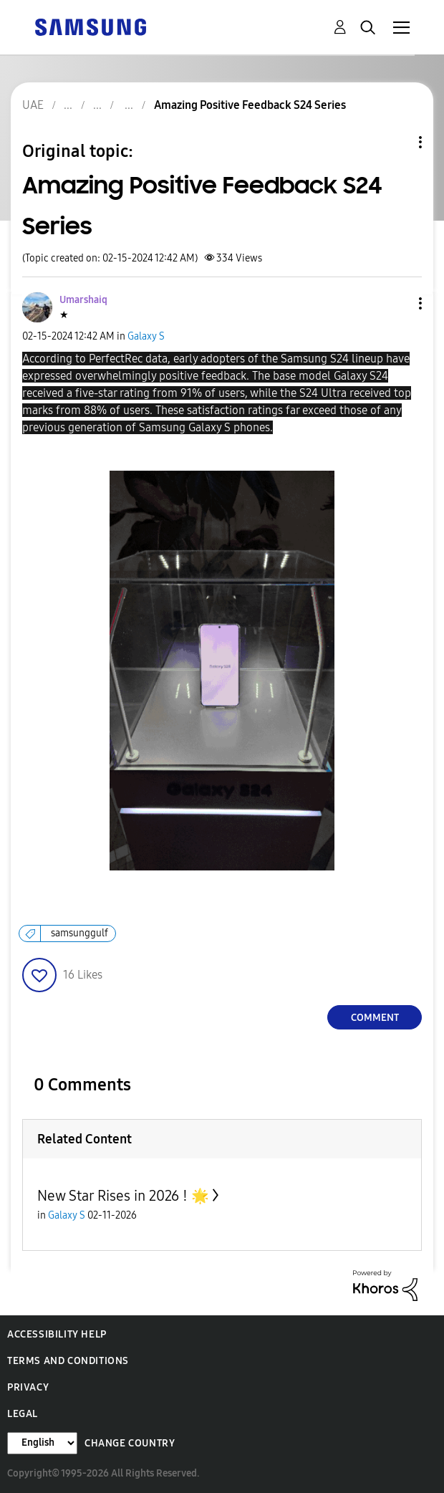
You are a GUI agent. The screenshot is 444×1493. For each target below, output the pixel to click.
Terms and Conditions (68, 1361)
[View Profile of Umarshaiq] (83, 300)
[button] (397, 303)
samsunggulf (79, 933)
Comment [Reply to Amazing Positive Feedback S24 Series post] (375, 1018)
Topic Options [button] (396, 142)
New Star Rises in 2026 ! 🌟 (123, 1195)
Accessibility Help (57, 1334)
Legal (22, 1414)
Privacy (28, 1387)
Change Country (130, 1443)
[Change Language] (42, 1443)
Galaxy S (146, 336)
